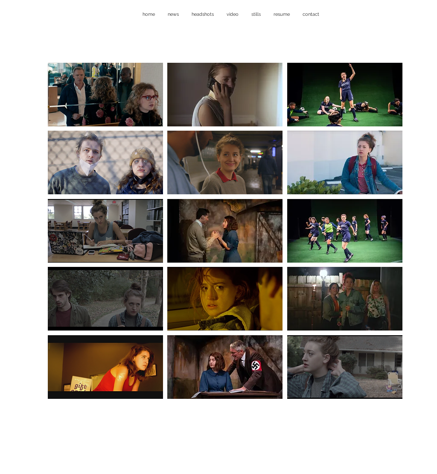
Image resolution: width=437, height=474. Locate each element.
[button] (105, 94)
